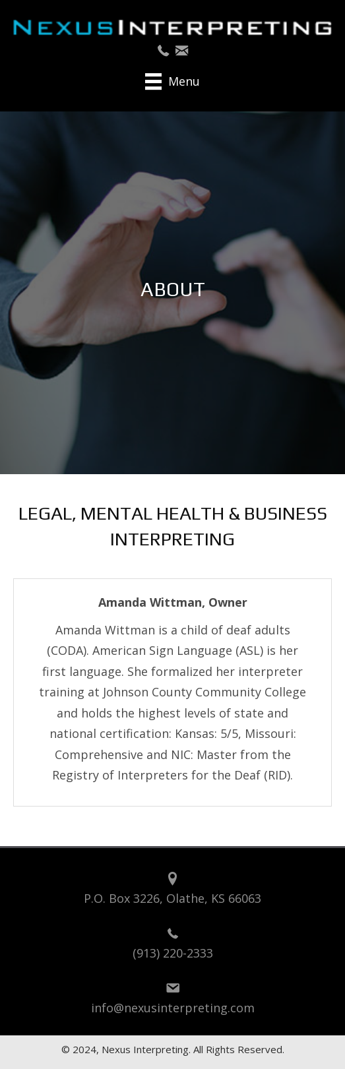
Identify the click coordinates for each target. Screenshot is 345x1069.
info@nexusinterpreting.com (173, 1008)
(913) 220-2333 (173, 953)
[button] (163, 50)
